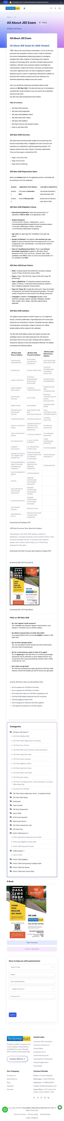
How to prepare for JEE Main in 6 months (25, 687)
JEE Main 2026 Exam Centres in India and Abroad (29, 750)
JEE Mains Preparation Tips (22, 825)
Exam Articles (17, 805)
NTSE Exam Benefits (20, 817)
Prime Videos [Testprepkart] (38, 1048)
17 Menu (43, 22)
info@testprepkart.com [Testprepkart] (48, 1086)
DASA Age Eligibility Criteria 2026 (23, 842)
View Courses (32, 942)
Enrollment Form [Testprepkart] (39, 1052)
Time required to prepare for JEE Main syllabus (27, 706)
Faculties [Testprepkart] (10, 1086)
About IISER (17, 813)
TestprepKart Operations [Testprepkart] (43, 1059)
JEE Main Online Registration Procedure (26, 740)
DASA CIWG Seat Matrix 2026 (23, 871)
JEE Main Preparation (20, 809)
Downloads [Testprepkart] (37, 1066)
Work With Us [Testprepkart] (12, 1079)
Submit (12, 1015)
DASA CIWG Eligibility (20, 859)
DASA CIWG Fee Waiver (21, 867)
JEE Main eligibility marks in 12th (22, 699)
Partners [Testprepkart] (10, 1089)
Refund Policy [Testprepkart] (45, 1114)
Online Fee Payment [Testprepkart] (40, 1055)
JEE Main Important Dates (21, 768)
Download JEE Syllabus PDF (20, 522)
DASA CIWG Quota (21, 833)
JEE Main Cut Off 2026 (20, 789)
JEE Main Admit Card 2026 (21, 772)
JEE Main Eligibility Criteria (21, 763)
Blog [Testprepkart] (8, 1082)
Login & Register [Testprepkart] (32, 1118)
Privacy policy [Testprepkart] (33, 1114)
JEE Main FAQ (18, 829)
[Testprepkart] (19, 1038)
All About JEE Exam (21, 732)
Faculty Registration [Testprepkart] (41, 1062)
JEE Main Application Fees (21, 754)
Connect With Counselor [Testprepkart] (42, 1041)
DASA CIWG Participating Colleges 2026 (27, 863)
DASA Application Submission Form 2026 (26, 837)
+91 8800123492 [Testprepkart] (48, 1082)
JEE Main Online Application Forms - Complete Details (32, 793)
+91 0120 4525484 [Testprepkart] (45, 1075)
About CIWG (16, 855)
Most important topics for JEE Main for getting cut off (30, 693)
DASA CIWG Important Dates (22, 846)
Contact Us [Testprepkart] (11, 1075)
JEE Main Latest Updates (21, 759)
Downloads (17, 801)
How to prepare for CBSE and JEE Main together (28, 703)
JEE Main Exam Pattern (20, 745)
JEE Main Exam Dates (19, 777)
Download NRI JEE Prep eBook (21, 610)
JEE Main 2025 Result (20, 797)
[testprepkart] (55, 8)
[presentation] (24, 1007)
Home (9, 17)
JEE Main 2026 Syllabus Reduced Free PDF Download (29, 696)
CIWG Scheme (19, 851)
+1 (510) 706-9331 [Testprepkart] (48, 1079)
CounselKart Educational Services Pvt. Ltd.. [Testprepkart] (38, 1108)
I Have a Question (32, 949)
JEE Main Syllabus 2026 (20, 736)
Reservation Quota (19, 821)
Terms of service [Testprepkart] (20, 1114)
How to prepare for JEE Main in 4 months (25, 690)
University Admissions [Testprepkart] (41, 1045)
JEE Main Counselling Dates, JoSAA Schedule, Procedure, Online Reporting (32, 783)
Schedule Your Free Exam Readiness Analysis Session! (30, 2)
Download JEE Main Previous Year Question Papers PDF (30, 551)
